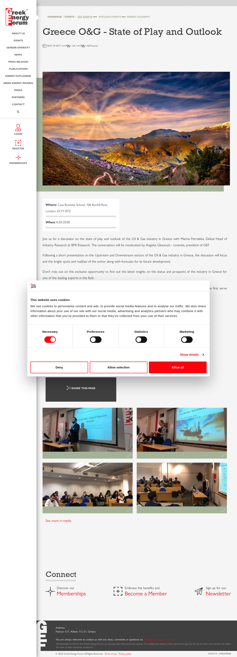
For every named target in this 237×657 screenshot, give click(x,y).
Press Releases (18, 61)
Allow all (178, 367)
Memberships (71, 593)
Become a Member (146, 593)
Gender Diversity (18, 47)
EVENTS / (70, 16)
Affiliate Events (109, 16)
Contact (18, 104)
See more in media (58, 520)
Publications (18, 68)
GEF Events (85, 16)
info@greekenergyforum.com (159, 639)
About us (18, 33)
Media (18, 90)
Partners (18, 97)
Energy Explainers (18, 75)
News (18, 54)
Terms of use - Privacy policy (118, 653)
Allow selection (118, 367)
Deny (59, 367)
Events (18, 40)
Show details (189, 354)
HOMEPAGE (55, 16)
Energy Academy (138, 16)
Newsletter (218, 593)
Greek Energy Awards (18, 83)
